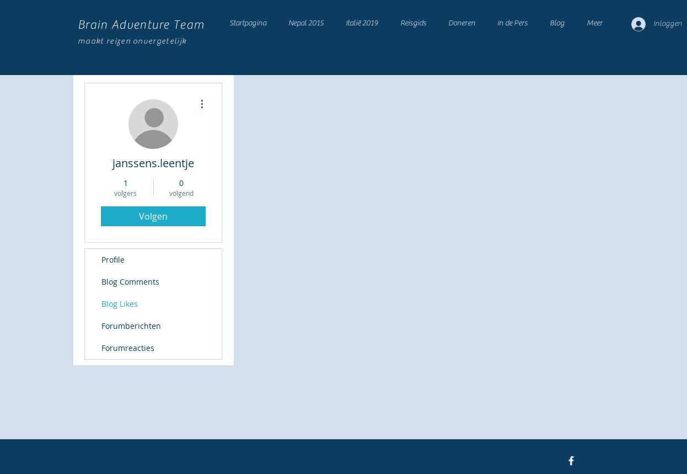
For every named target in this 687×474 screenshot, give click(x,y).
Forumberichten (131, 326)
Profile (113, 259)
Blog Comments (130, 281)
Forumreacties (127, 348)
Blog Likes (119, 304)
